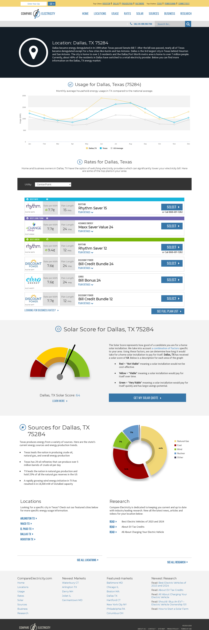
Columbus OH (115, 602)
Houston (106, 3)
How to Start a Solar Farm (173, 597)
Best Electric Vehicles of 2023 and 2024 (168, 573)
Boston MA (113, 580)
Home (85, 14)
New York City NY (117, 593)
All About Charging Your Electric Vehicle (169, 585)
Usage (115, 14)
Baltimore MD (115, 571)
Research (186, 14)
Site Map (161, 619)
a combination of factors (165, 348)
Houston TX (26, 539)
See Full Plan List (167, 311)
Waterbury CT (70, 571)
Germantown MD (72, 589)
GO (51, 4)
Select (171, 206)
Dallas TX (25, 534)
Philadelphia (127, 3)
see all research (176, 551)
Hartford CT (114, 589)
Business (169, 14)
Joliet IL (66, 584)
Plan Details (84, 212)
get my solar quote (146, 398)
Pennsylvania (170, 3)
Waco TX (25, 523)
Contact (152, 619)
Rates (127, 14)
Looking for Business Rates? (40, 310)
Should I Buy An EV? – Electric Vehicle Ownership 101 (169, 592)
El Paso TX (25, 528)
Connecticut (184, 3)
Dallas (116, 3)
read (112, 521)
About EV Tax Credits (170, 579)
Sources (154, 14)
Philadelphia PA (116, 597)
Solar (139, 14)
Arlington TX (27, 518)
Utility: (28, 184)
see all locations (86, 551)
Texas (159, 3)
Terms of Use (186, 619)
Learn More (58, 401)
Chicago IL (113, 576)
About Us (142, 619)
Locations (100, 14)
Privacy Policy (173, 619)
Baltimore (139, 3)
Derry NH (67, 580)
